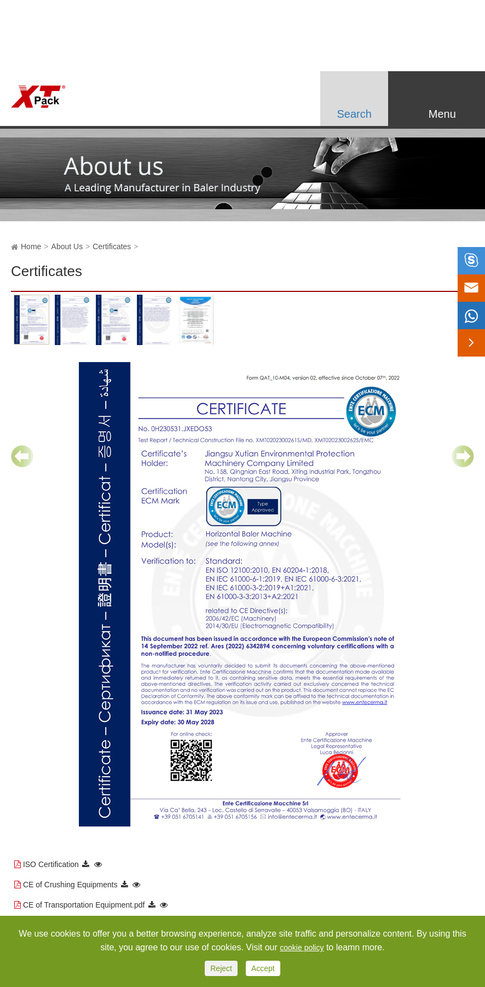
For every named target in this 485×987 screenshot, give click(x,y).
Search (354, 114)
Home (31, 246)
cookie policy (302, 947)
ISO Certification (51, 864)
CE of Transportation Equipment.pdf (84, 904)
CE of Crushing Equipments (70, 884)
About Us (67, 246)
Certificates (112, 246)
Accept (263, 968)
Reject (221, 968)
